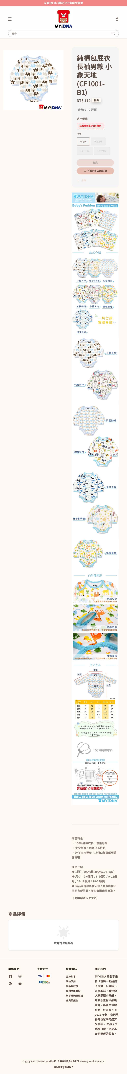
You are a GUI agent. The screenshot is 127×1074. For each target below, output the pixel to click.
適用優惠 (82, 119)
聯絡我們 (69, 1067)
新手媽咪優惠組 (74, 995)
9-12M (98, 141)
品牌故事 (71, 976)
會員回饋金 (72, 1000)
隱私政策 (58, 1067)
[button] (10, 19)
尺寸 (79, 133)
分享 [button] (81, 180)
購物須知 (71, 981)
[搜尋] (113, 33)
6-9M (83, 141)
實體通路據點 (73, 991)
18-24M (101, 151)
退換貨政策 (72, 986)
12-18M (84, 151)
